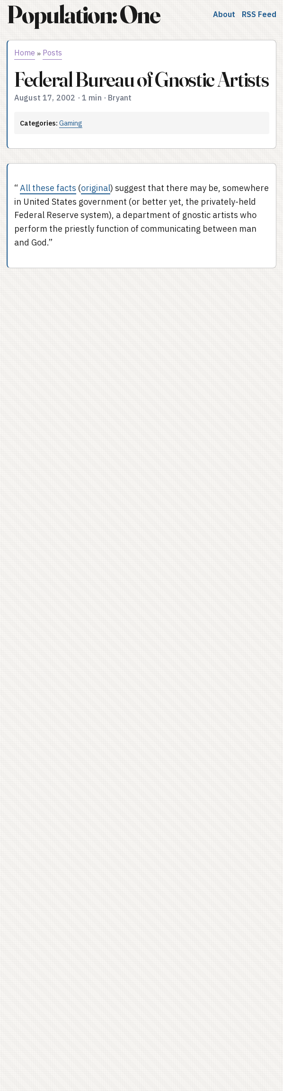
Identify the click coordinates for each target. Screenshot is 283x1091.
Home (24, 52)
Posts (52, 52)
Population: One (83, 14)
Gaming (70, 122)
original (95, 187)
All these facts (48, 187)
